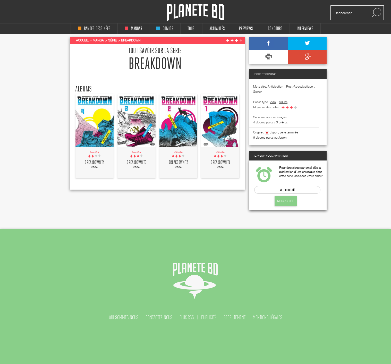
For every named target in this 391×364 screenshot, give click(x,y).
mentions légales (267, 317)
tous (191, 29)
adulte (283, 102)
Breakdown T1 (220, 162)
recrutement (234, 317)
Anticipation (275, 86)
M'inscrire (285, 201)
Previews (246, 29)
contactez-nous (159, 317)
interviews (305, 29)
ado (273, 102)
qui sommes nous (123, 317)
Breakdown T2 (178, 162)
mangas (133, 29)
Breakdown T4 (94, 162)
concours (275, 29)
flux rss (187, 317)
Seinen (257, 92)
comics (164, 29)
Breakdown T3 (136, 162)
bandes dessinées (94, 29)
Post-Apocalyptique (299, 86)
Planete (195, 12)
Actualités (217, 29)
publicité (208, 317)
